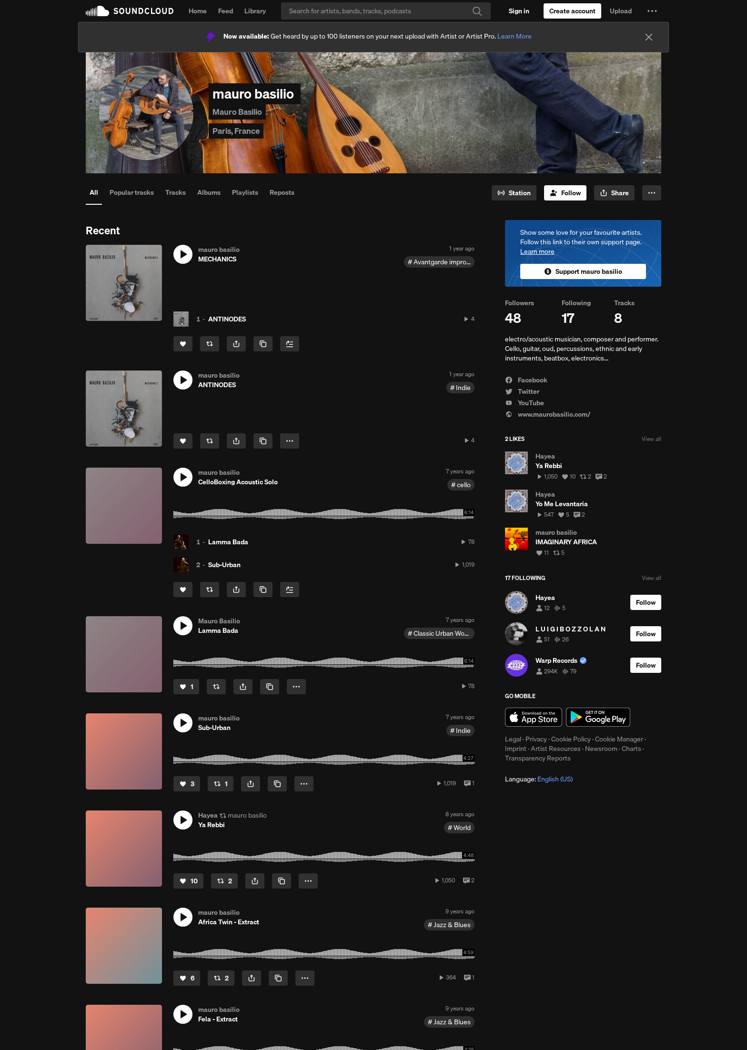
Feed (225, 11)
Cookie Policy (571, 739)
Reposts (282, 192)
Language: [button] (539, 779)
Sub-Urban (224, 565)
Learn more (537, 251)
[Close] (649, 37)
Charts (631, 748)
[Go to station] (514, 192)
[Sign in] (519, 11)
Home (198, 11)
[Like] (182, 343)
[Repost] (209, 343)
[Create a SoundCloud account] (572, 11)
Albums (209, 192)
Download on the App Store (533, 717)
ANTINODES (227, 319)
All (94, 192)
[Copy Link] (263, 343)
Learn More (514, 36)
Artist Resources (556, 748)
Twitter (522, 391)
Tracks (175, 192)
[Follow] (565, 192)
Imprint (515, 748)
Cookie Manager (619, 739)
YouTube (524, 403)
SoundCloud (129, 11)
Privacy (536, 739)
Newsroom (601, 748)
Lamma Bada (228, 542)
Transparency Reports (538, 758)
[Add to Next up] (289, 343)
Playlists (245, 192)
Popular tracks (132, 192)
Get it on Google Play (598, 717)
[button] (652, 11)
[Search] (386, 11)
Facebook (526, 380)
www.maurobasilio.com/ (547, 414)
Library (255, 11)
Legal (513, 739)
